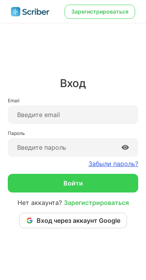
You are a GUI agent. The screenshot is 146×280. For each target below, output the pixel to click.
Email (13, 100)
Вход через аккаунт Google (73, 220)
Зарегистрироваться (99, 11)
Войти (73, 183)
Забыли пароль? (113, 164)
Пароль (16, 133)
